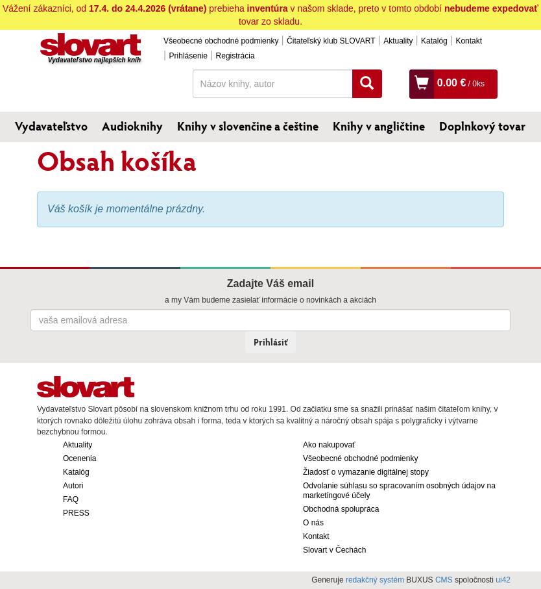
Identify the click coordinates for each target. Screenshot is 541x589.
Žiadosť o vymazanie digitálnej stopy (366, 472)
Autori (73, 485)
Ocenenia (79, 458)
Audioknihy (132, 126)
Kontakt (468, 40)
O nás (313, 522)
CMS (444, 579)
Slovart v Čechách (334, 550)
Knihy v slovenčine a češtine (248, 126)
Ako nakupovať (329, 444)
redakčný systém (375, 579)
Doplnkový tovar (482, 126)
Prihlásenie (188, 55)
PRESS (76, 513)
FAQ (70, 499)
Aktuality (398, 40)
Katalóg (434, 40)
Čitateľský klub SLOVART (331, 40)
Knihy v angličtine (379, 126)
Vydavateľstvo (51, 126)
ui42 (503, 579)
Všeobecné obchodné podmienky (220, 40)
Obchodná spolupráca (341, 509)
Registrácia (235, 55)
